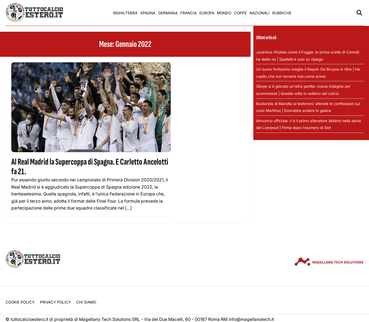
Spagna (147, 13)
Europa (206, 13)
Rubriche (281, 13)
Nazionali (259, 13)
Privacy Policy (55, 302)
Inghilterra (125, 13)
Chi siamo (86, 302)
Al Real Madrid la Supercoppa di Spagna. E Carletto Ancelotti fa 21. (89, 167)
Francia (188, 13)
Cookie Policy (20, 302)
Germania (168, 13)
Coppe (240, 13)
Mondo (224, 13)
